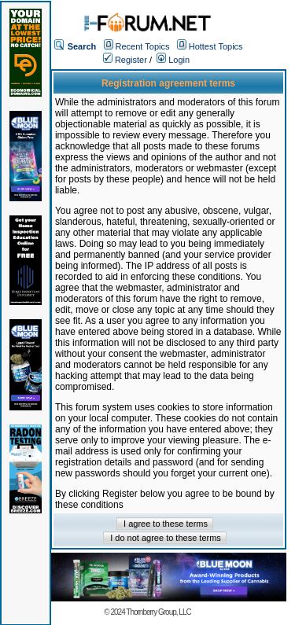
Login (173, 59)
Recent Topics (143, 46)
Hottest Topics (216, 46)
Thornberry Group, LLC (158, 612)
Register (125, 59)
